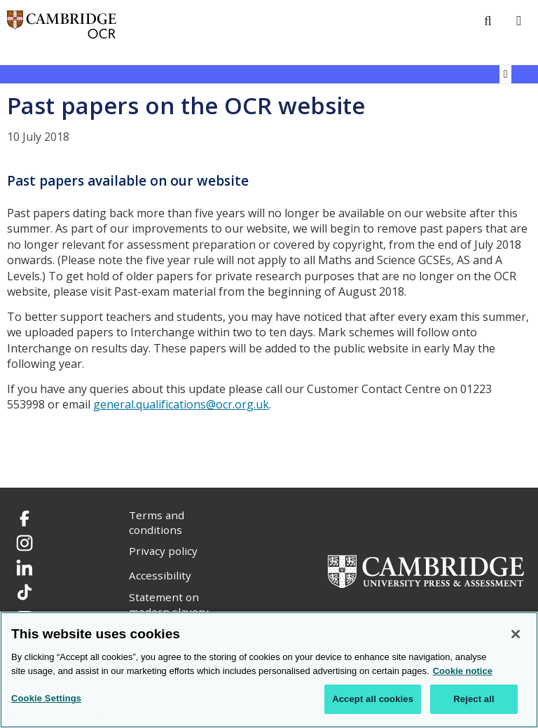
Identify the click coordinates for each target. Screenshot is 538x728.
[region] (269, 670)
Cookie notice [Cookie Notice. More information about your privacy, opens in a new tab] (462, 671)
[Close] (515, 634)
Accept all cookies (372, 699)
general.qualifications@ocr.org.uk (181, 404)
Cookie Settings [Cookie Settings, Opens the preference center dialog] (46, 698)
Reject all (473, 699)
